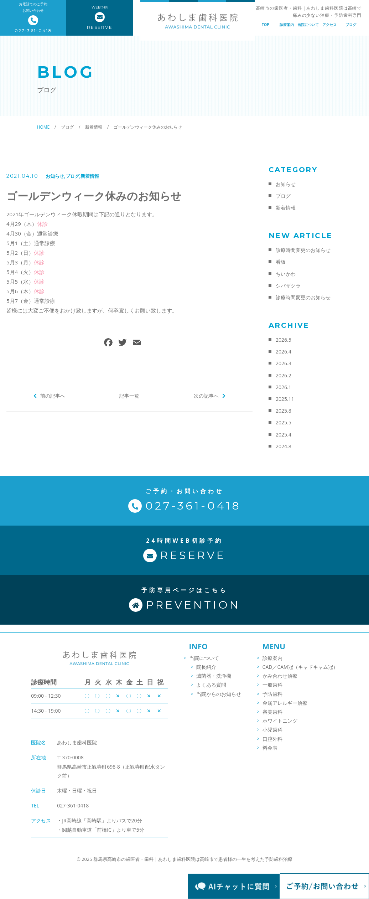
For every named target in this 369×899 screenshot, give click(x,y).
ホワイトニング (280, 724)
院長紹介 (206, 670)
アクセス (329, 24)
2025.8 (283, 410)
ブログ (350, 24)
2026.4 (283, 351)
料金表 (270, 751)
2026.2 (283, 375)
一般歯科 (272, 689)
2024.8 (283, 446)
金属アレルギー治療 (285, 706)
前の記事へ (53, 395)
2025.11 (285, 399)
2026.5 (283, 339)
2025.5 (283, 422)
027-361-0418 (73, 809)
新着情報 (89, 176)
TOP (265, 24)
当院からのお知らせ (218, 697)
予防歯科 (272, 697)
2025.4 (283, 434)
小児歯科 (272, 733)
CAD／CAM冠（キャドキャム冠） (300, 670)
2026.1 (283, 387)
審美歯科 (272, 715)
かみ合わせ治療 (280, 680)
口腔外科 (272, 742)
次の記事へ (206, 395)
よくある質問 (211, 689)
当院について (308, 24)
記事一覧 (129, 395)
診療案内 (287, 24)
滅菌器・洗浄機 (213, 680)
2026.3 (283, 363)
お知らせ (55, 176)
